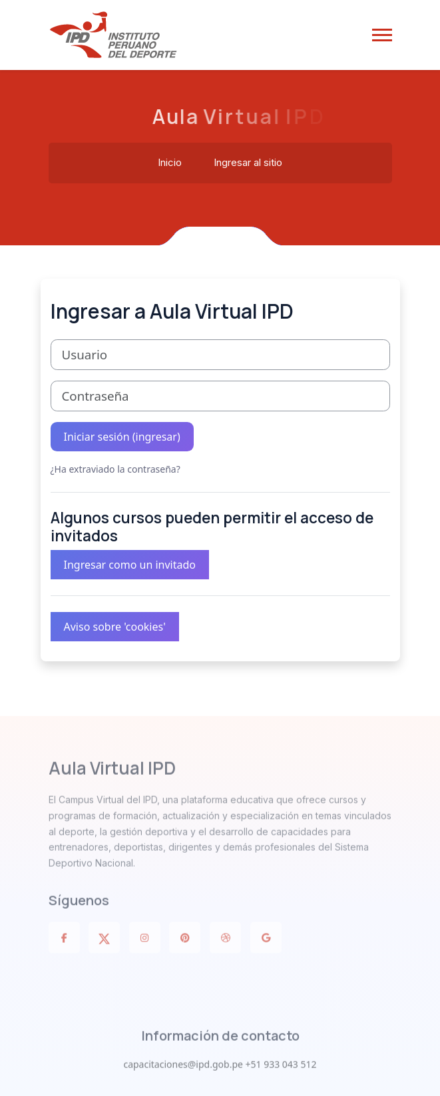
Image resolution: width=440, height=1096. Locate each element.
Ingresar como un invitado (130, 564)
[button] (382, 35)
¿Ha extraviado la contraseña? (115, 469)
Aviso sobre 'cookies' (115, 626)
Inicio (170, 163)
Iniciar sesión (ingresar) (122, 436)
